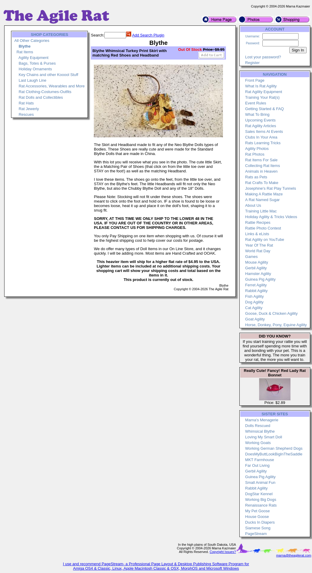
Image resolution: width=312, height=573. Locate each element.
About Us (253, 205)
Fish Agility (254, 296)
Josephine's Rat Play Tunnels (270, 188)
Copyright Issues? (222, 552)
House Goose (257, 516)
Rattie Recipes (257, 222)
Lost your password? (263, 57)
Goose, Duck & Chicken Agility (271, 313)
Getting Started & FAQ (264, 109)
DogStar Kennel (259, 494)
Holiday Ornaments (35, 69)
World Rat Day (257, 251)
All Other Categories (31, 40)
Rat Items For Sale (261, 160)
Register (252, 62)
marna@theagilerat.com (293, 555)
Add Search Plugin (148, 35)
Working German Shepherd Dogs (273, 448)
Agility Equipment (33, 57)
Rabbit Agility (256, 290)
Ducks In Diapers (260, 522)
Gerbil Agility (256, 268)
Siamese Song (257, 528)
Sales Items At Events (264, 131)
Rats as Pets (256, 177)
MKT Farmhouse (259, 460)
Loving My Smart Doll (263, 437)
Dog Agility (254, 302)
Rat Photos (254, 154)
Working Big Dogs (260, 499)
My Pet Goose (257, 511)
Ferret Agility (256, 285)
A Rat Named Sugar (262, 199)
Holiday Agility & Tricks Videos (271, 217)
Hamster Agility (258, 273)
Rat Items (24, 52)
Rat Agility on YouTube (264, 239)
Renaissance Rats (261, 505)
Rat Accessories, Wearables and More (52, 86)
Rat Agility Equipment (263, 91)
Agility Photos (257, 148)
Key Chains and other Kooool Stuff (48, 74)
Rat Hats (26, 103)
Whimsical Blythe (260, 431)
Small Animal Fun (260, 482)
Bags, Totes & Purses (37, 63)
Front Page (254, 80)
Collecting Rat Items (262, 165)
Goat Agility (255, 319)
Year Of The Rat (259, 245)
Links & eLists (257, 234)
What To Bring (257, 114)
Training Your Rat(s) (262, 97)
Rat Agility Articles (260, 126)
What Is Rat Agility (260, 86)
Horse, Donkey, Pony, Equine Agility (276, 325)
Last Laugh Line (32, 80)
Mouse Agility (256, 262)
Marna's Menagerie (261, 420)
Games (251, 256)
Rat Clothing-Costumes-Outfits (45, 91)
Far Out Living (257, 465)
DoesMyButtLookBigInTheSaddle (273, 454)
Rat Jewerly (29, 109)
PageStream (256, 533)
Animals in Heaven (261, 171)
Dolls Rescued (257, 425)
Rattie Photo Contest (263, 228)
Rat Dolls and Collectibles (41, 97)
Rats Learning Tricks (263, 143)
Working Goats (258, 442)
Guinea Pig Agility (260, 279)
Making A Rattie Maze (264, 194)
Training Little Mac (261, 211)
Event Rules (255, 103)
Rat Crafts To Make (261, 182)
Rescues (26, 114)
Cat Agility (253, 308)
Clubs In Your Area (261, 137)
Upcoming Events (260, 120)
